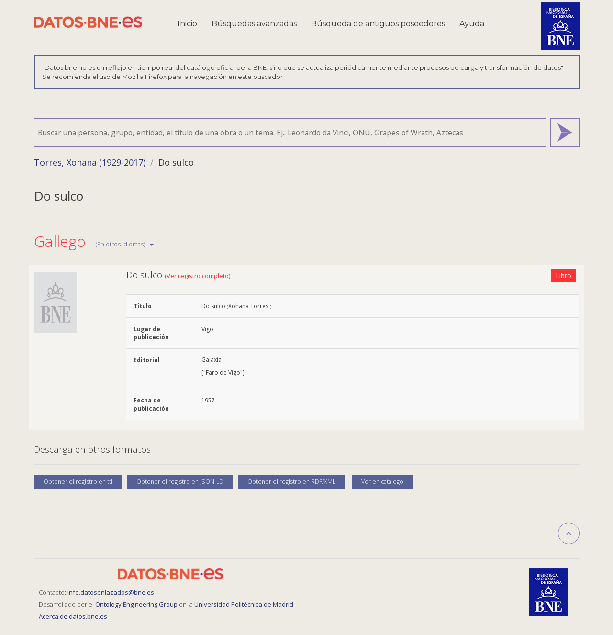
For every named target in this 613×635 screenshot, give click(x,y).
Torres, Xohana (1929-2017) (89, 162)
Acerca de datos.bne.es (73, 616)
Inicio (187, 23)
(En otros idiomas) (125, 244)
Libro (563, 275)
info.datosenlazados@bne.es (110, 592)
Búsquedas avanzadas (254, 23)
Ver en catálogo (382, 482)
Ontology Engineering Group (137, 604)
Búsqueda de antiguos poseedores (378, 23)
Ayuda (471, 23)
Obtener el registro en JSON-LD (179, 482)
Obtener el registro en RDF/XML (291, 482)
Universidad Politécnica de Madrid (243, 604)
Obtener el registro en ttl (78, 482)
